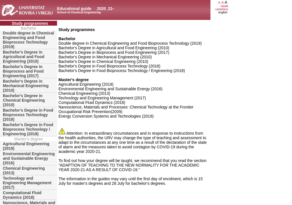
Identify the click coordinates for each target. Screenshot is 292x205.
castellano (221, 9)
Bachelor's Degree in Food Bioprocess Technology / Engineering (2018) (28, 129)
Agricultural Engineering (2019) (26, 146)
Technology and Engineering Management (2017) (27, 183)
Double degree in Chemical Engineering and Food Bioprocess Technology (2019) (28, 40)
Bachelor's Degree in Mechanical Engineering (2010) (25, 86)
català (224, 6)
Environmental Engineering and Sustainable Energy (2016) (29, 158)
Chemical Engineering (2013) (24, 170)
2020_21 (105, 8)
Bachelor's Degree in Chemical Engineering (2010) (24, 100)
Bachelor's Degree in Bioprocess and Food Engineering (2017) (23, 71)
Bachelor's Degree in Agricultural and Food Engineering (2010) (23, 56)
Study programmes (30, 23)
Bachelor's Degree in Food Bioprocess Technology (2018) (28, 115)
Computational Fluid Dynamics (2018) (22, 195)
